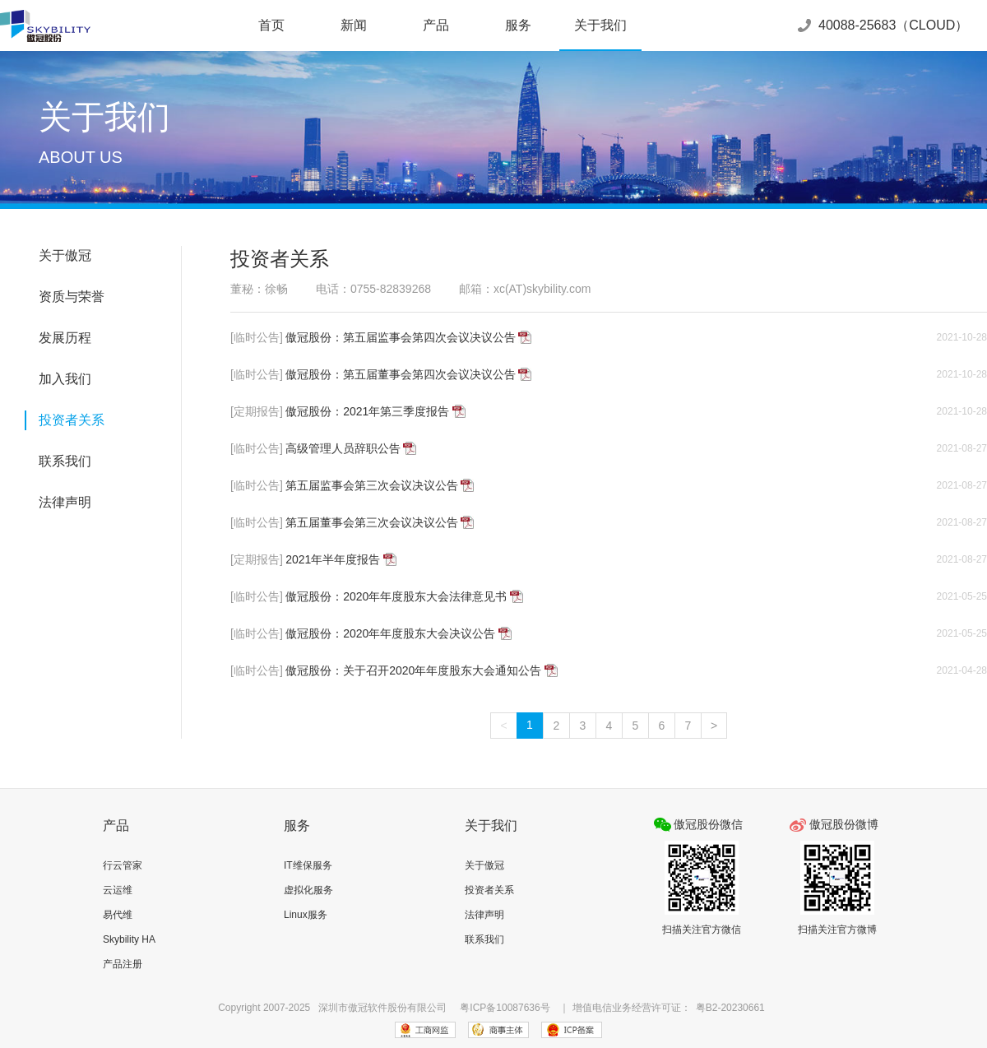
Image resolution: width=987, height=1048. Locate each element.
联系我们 (65, 461)
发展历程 (65, 338)
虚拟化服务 (308, 890)
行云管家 (122, 865)
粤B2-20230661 (730, 1007)
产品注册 (122, 964)
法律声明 (65, 502)
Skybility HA (129, 939)
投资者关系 (71, 420)
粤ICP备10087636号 (504, 1007)
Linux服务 (305, 914)
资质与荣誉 (71, 297)
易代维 (117, 914)
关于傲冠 (65, 255)
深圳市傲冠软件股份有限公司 (382, 1007)
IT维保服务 (308, 865)
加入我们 (65, 379)
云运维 (117, 890)
